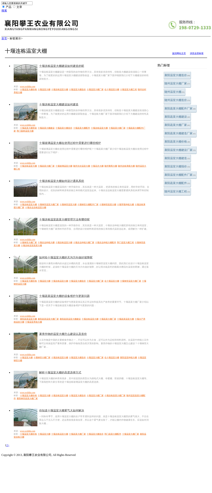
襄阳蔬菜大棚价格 (177, 141)
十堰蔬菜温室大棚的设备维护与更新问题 (64, 295)
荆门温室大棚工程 (125, 242)
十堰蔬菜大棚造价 (63, 128)
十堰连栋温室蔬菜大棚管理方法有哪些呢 (64, 219)
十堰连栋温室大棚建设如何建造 (58, 104)
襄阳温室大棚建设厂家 (180, 149)
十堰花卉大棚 (97, 166)
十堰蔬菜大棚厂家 (117, 128)
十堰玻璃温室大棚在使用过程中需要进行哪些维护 (70, 142)
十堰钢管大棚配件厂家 (87, 204)
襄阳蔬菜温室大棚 (28, 319)
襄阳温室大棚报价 (177, 166)
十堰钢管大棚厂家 (28, 242)
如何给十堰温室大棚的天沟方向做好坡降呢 (65, 257)
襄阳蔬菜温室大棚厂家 (48, 319)
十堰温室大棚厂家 (95, 89)
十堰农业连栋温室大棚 (35, 207)
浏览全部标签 (197, 53)
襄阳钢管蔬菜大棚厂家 (27, 398)
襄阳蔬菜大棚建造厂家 (180, 133)
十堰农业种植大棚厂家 (83, 242)
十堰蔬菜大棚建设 (46, 128)
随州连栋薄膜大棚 (126, 166)
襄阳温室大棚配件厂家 (180, 174)
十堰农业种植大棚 (46, 242)
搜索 (4, 10)
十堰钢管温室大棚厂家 (48, 204)
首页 (4, 38)
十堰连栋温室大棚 (59, 89)
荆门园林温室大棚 (25, 131)
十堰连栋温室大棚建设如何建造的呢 (61, 65)
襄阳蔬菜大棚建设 (177, 116)
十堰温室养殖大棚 (33, 322)
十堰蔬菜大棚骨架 (28, 128)
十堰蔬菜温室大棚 (125, 319)
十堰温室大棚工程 (128, 89)
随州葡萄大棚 (110, 166)
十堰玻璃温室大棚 (63, 166)
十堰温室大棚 (44, 89)
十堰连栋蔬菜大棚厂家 (114, 395)
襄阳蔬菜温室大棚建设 (70, 319)
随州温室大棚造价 (177, 100)
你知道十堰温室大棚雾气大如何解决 (61, 410)
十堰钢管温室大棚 (68, 204)
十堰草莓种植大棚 (125, 204)
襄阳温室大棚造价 (177, 75)
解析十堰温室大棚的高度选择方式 (60, 372)
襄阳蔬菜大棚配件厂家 (180, 108)
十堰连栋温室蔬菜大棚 (31, 245)
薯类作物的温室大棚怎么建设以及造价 (63, 333)
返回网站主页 (179, 53)
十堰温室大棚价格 (28, 89)
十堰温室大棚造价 (77, 89)
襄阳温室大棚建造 (177, 158)
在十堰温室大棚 (111, 89)
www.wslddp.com (27, 86)
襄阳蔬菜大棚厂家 (177, 124)
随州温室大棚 (174, 91)
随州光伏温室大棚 (81, 166)
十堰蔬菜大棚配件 (81, 128)
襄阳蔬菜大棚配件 (177, 183)
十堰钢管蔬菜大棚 (107, 204)
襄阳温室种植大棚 (128, 357)
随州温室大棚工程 (177, 191)
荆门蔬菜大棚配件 (112, 434)
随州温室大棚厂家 (177, 83)
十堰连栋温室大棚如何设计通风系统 (61, 180)
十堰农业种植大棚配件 (105, 242)
